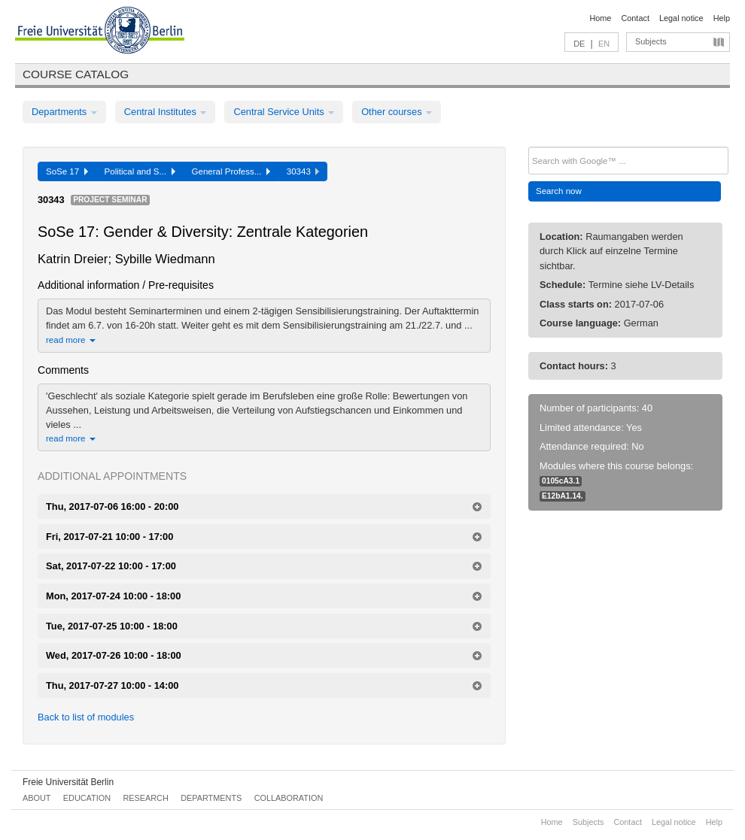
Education (87, 797)
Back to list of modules (86, 717)
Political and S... (140, 171)
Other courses (396, 111)
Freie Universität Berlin (68, 782)
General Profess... (231, 171)
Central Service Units (283, 111)
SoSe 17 (67, 171)
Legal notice (681, 18)
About (36, 797)
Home (600, 18)
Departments (64, 111)
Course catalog (76, 74)
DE (579, 43)
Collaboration (289, 797)
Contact (635, 18)
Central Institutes (165, 111)
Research (145, 797)
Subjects (651, 41)
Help (721, 18)
